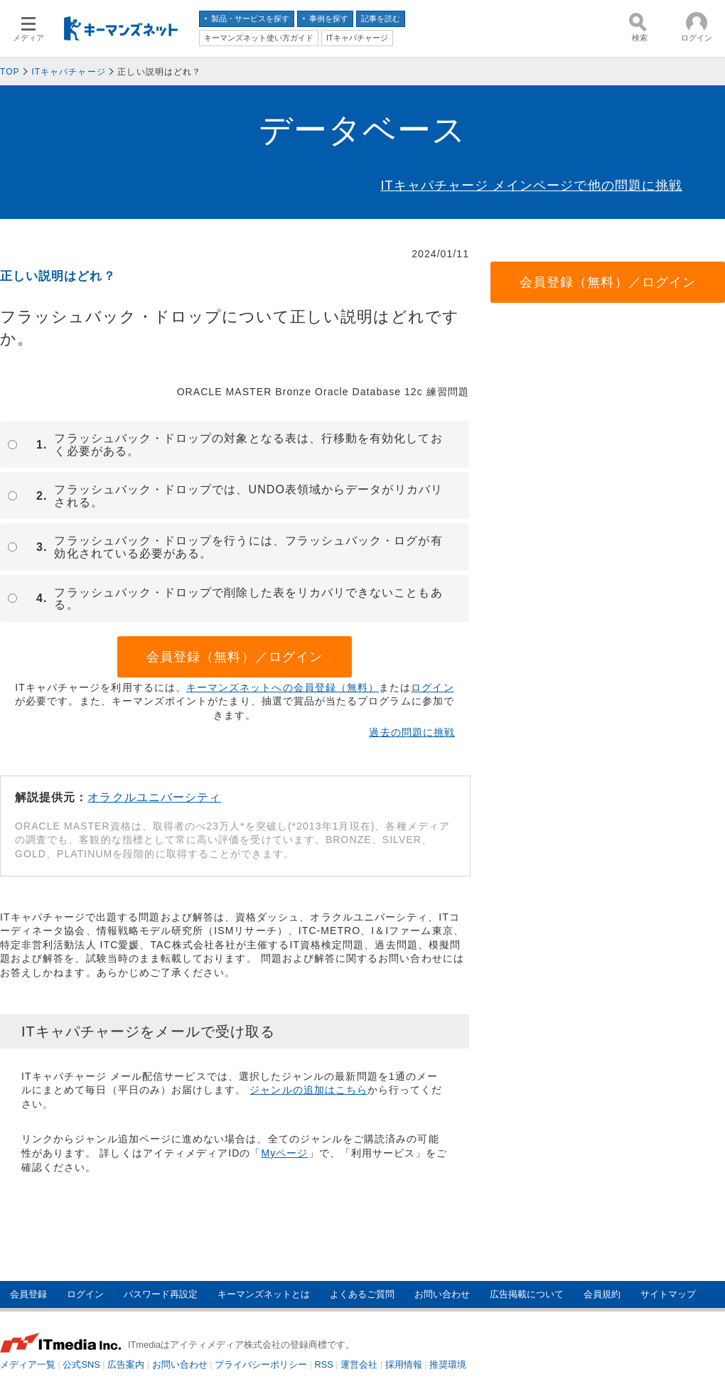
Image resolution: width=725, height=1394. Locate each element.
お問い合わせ (442, 1294)
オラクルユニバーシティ (154, 797)
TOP (10, 72)
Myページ (285, 1153)
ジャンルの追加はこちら (308, 1089)
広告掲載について (527, 1294)
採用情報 (403, 1364)
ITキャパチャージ (68, 72)
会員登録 (28, 1294)
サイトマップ (668, 1294)
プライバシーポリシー (261, 1364)
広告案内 (125, 1364)
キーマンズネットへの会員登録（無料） (282, 687)
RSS (324, 1364)
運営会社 (358, 1364)
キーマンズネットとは (264, 1294)
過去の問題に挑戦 (412, 732)
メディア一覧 (27, 1364)
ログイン (432, 687)
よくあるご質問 (362, 1294)
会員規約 (602, 1294)
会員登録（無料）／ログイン (234, 657)
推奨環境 (447, 1364)
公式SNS (81, 1364)
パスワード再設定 (161, 1294)
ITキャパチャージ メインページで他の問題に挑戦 (531, 185)
